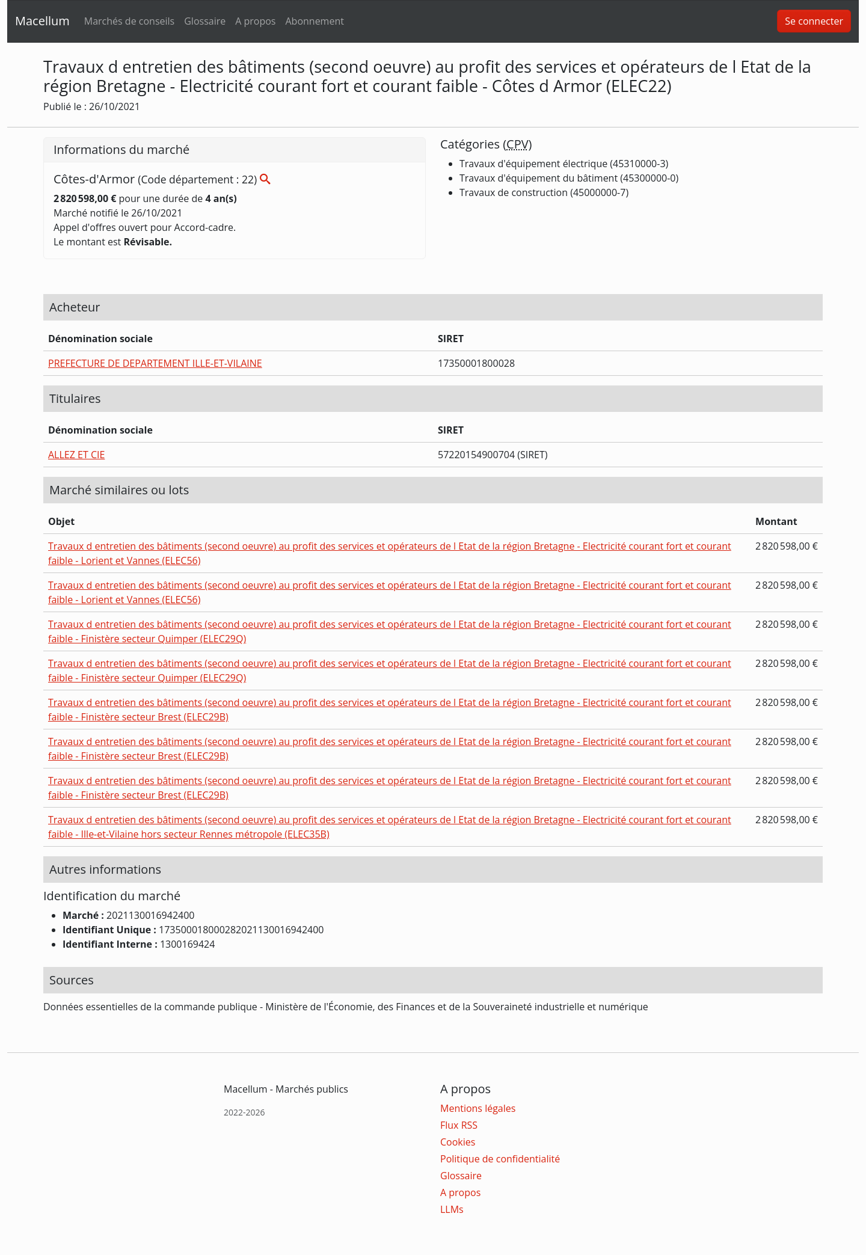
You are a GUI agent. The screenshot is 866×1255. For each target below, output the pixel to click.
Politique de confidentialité (500, 1158)
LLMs (452, 1209)
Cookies (457, 1142)
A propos (255, 21)
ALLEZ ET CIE (76, 454)
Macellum (42, 21)
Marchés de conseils (129, 21)
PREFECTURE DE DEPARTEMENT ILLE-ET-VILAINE (155, 363)
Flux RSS (459, 1125)
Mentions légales (477, 1108)
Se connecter (814, 21)
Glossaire (205, 21)
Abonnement (314, 21)
